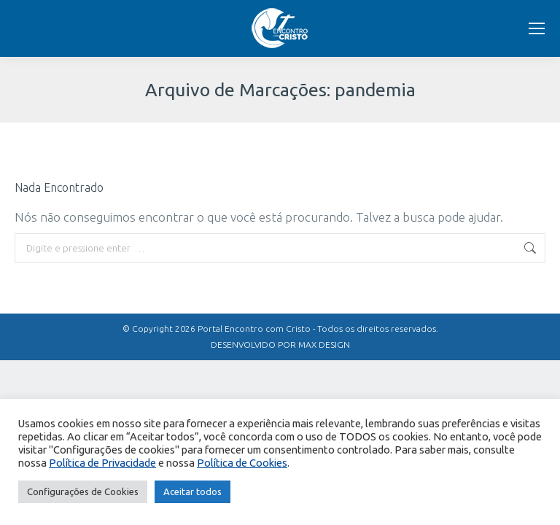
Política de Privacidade (102, 462)
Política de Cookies (242, 462)
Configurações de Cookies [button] (83, 491)
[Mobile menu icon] (536, 28)
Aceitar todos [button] (192, 491)
